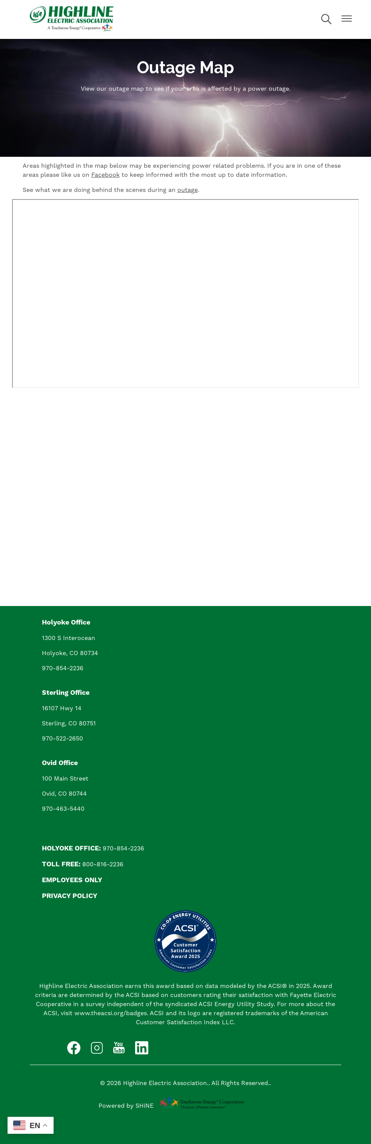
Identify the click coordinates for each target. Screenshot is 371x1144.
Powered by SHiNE (126, 1105)
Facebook (105, 174)
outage (187, 189)
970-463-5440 (63, 808)
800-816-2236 (102, 864)
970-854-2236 (62, 668)
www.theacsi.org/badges (110, 1013)
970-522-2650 (62, 738)
